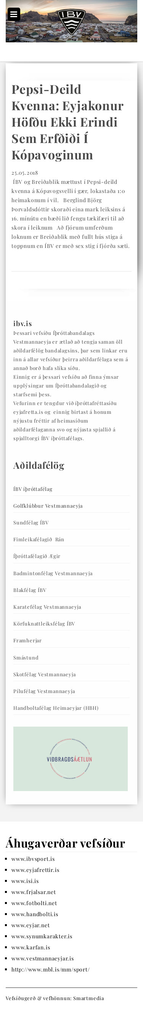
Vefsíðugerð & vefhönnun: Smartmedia (55, 998)
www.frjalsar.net (33, 892)
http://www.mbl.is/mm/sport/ (50, 969)
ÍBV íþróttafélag (33, 489)
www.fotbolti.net (34, 903)
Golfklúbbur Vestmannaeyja (48, 505)
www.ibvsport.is (33, 858)
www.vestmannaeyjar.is (42, 958)
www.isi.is (25, 881)
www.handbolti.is (34, 914)
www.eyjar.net (30, 925)
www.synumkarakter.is (41, 936)
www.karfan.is (30, 947)
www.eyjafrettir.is (35, 869)
